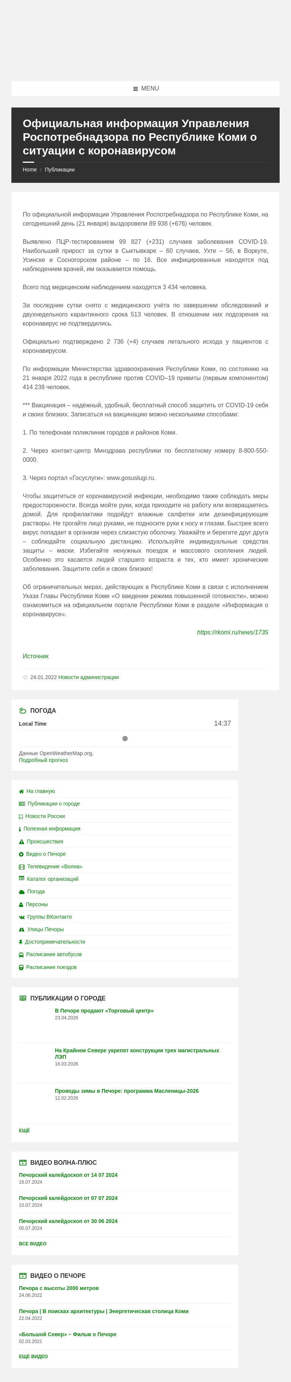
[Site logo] (145, 66)
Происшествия (41, 841)
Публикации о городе (49, 804)
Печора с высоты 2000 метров (59, 1288)
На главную (37, 791)
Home (30, 170)
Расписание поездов (48, 967)
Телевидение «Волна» (51, 866)
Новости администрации (88, 677)
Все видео (33, 1243)
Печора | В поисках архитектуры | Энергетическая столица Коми (104, 1311)
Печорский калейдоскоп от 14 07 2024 (68, 1175)
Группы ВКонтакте (45, 917)
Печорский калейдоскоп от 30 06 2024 (68, 1221)
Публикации (59, 170)
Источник (35, 656)
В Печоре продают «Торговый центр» (104, 1011)
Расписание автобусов (50, 954)
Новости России (42, 816)
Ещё (24, 1130)
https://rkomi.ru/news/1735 (232, 632)
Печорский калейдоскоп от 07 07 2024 (68, 1198)
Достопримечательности (52, 942)
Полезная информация (49, 829)
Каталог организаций (48, 879)
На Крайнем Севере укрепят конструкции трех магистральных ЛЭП (137, 1053)
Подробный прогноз (43, 760)
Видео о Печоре (42, 854)
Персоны (33, 904)
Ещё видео (33, 1356)
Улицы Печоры (41, 929)
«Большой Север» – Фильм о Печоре (68, 1334)
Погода (32, 891)
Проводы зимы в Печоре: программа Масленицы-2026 (127, 1091)
